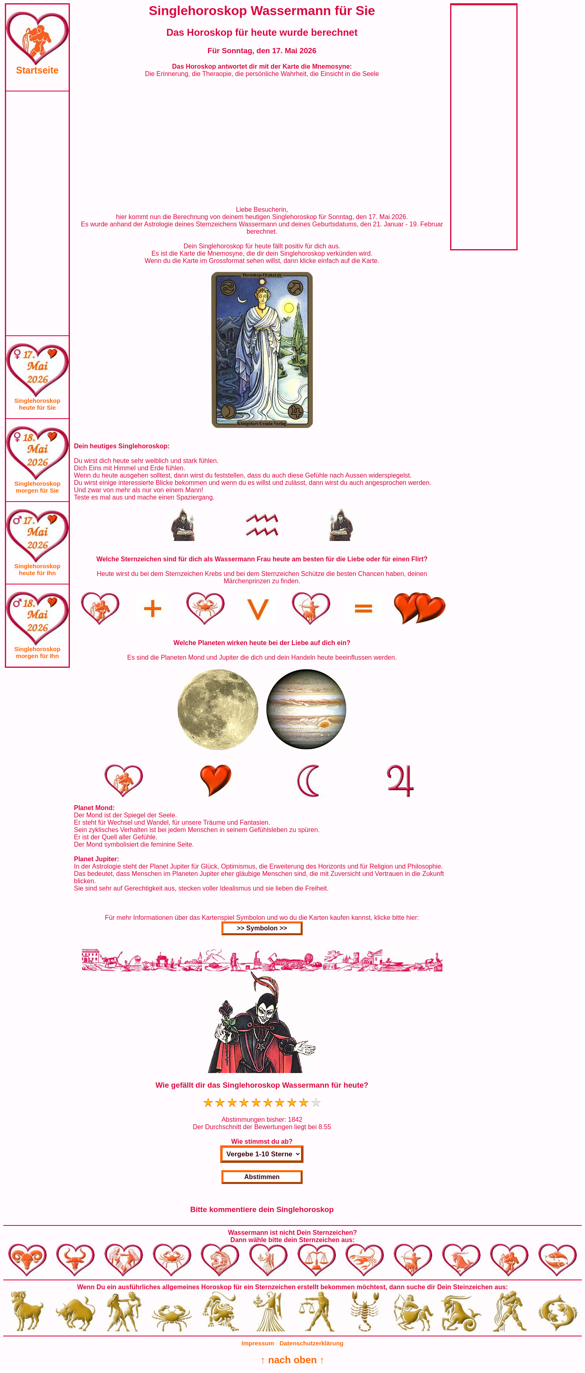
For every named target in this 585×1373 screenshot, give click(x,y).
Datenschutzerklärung (312, 1343)
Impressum (258, 1343)
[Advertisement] (37, 213)
